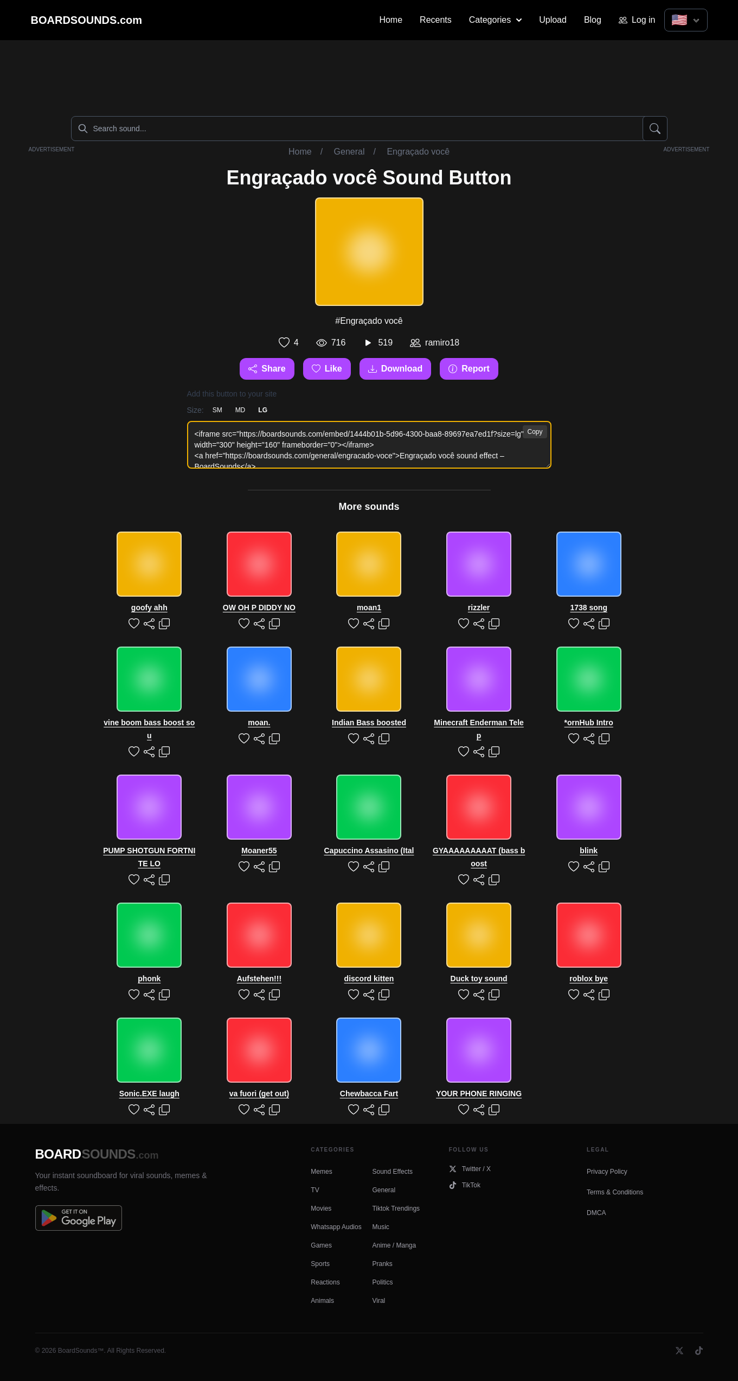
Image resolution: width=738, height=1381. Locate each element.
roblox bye (588, 978)
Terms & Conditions (615, 1192)
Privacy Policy (607, 1171)
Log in (637, 19)
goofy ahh (149, 607)
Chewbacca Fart (369, 1093)
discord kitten (369, 978)
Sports (320, 1264)
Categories (495, 19)
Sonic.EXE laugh (149, 1093)
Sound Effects (392, 1171)
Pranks (382, 1264)
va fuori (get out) (259, 1093)
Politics (382, 1282)
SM (217, 410)
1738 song (588, 607)
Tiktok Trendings (396, 1208)
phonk (149, 978)
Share (266, 368)
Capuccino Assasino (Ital (369, 850)
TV (315, 1190)
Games (321, 1245)
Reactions (325, 1282)
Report (469, 368)
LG (262, 410)
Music (380, 1227)
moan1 (369, 607)
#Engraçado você (369, 320)
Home (390, 19)
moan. (259, 722)
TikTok (464, 1185)
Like (327, 368)
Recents (436, 19)
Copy (534, 432)
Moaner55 (259, 850)
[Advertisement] (369, 76)
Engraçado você (418, 151)
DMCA (596, 1213)
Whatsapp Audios (336, 1227)
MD (240, 410)
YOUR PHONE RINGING (479, 1093)
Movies (321, 1208)
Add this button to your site (232, 393)
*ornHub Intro (588, 722)
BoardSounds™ (81, 1350)
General (349, 151)
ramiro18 (442, 342)
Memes (321, 1171)
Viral (378, 1301)
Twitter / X (470, 1169)
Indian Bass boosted (369, 722)
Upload (553, 19)
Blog (592, 19)
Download (395, 368)
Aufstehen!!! (259, 978)
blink (589, 850)
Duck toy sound (479, 978)
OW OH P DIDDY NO (259, 607)
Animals (322, 1301)
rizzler (479, 607)
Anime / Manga (394, 1245)
